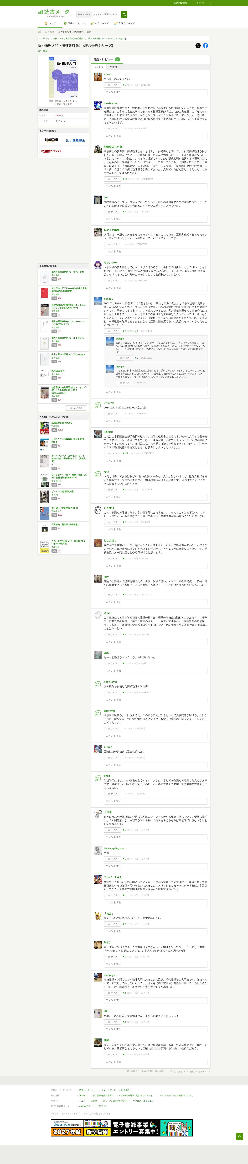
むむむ (108, 746)
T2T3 (107, 775)
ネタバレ (114, 67)
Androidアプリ (85, 1106)
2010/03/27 (146, 634)
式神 (106, 1040)
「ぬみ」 (109, 913)
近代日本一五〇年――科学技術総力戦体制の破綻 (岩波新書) (69, 289)
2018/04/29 (142, 280)
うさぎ (108, 812)
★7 (124, 331)
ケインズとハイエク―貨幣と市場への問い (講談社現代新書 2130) (69, 476)
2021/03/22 (147, 179)
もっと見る (76, 408)
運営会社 (83, 1096)
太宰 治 (54, 495)
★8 (124, 212)
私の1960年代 (57, 371)
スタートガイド (108, 1090)
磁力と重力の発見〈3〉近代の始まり (68, 354)
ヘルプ (82, 1101)
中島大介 (55, 547)
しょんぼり (110, 540)
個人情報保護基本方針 (103, 1096)
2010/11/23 (146, 595)
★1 (124, 85)
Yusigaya (109, 975)
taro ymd (109, 710)
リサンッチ (110, 262)
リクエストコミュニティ (144, 1101)
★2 (124, 522)
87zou (107, 74)
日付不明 (141, 729)
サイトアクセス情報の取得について (176, 1096)
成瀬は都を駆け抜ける (61, 423)
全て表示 (99, 67)
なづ (106, 471)
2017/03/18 (146, 331)
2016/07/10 (149, 453)
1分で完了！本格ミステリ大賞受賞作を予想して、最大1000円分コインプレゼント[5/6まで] (84, 38)
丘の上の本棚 (111, 230)
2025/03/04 (146, 85)
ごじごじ (109, 402)
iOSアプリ (103, 1106)
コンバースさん (113, 877)
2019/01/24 (146, 212)
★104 (125, 453)
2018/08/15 (142, 244)
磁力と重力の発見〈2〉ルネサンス (67, 338)
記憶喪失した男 (113, 146)
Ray (106, 576)
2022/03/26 (142, 128)
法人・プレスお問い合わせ (115, 1101)
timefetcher (111, 103)
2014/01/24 (146, 558)
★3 (124, 594)
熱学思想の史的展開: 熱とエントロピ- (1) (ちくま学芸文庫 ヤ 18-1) (68, 306)
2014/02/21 (146, 522)
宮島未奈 (55, 426)
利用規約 (125, 1090)
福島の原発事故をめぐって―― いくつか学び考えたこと (68, 322)
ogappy (108, 298)
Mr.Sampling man (114, 848)
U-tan (107, 612)
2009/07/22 (146, 692)
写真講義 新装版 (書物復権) (64, 524)
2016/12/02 (142, 414)
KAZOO (108, 431)
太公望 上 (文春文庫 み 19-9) (64, 508)
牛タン (108, 942)
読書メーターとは (87, 1090)
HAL (106, 1011)
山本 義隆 (49, 31)
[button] (124, 14)
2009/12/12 (146, 663)
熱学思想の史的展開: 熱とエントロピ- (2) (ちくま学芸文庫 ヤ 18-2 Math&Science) (68, 390)
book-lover (110, 681)
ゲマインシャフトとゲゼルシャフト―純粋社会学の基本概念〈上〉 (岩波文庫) (69, 458)
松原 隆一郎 (56, 481)
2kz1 (107, 652)
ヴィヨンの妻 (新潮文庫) (62, 491)
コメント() (132, 85)
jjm (106, 197)
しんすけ (109, 507)
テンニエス (56, 465)
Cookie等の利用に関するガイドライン (136, 1096)
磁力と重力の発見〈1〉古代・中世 (67, 272)
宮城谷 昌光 (56, 511)
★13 (124, 179)
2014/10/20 (146, 490)
